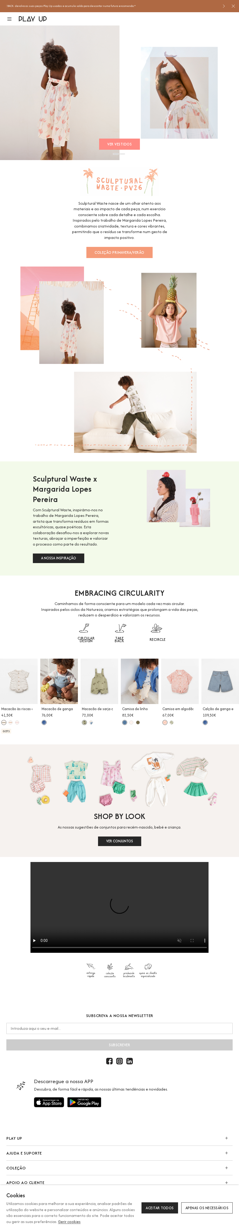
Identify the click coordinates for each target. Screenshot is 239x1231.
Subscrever (119, 1045)
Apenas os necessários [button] (207, 1208)
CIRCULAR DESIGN (86, 640)
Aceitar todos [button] (160, 1208)
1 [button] (116, 154)
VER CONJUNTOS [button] (119, 841)
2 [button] (122, 154)
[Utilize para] (49, 1102)
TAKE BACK (119, 640)
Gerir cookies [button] (69, 1221)
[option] (112, 6)
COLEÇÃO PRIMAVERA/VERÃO (119, 252)
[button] (12, 19)
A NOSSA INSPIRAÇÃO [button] (58, 558)
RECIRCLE (158, 639)
